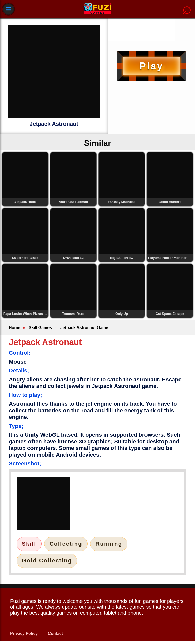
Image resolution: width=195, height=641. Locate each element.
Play (151, 65)
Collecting (66, 544)
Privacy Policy (24, 633)
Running (108, 544)
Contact (55, 633)
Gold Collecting (47, 560)
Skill (29, 544)
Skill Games (40, 327)
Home (14, 327)
